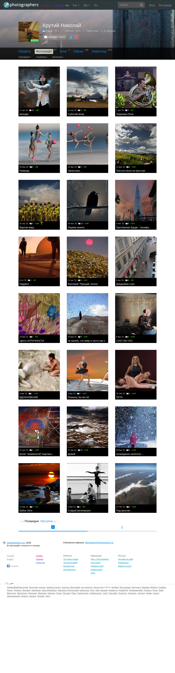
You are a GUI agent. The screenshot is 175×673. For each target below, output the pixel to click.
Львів (161, 590)
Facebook (12, 566)
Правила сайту (97, 566)
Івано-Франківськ (49, 590)
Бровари (145, 587)
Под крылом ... (124, 510)
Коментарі (99, 51)
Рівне (73, 593)
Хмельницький (13, 596)
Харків (149, 593)
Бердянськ (136, 587)
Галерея (62, 5)
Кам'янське (84, 590)
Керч (92, 590)
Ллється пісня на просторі (130, 170)
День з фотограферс (100, 559)
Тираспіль (132, 593)
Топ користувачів (70, 559)
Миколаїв (42, 593)
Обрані (79, 51)
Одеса (59, 593)
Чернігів (32, 596)
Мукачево (32, 593)
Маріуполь (11, 593)
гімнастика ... (75, 170)
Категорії (57, 57)
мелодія (24, 114)
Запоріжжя (36, 590)
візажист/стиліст (53, 587)
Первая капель (76, 227)
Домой (71, 454)
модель (42, 587)
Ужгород (141, 593)
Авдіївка (115, 587)
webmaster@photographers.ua (99, 542)
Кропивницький (136, 590)
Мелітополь (22, 593)
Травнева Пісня (125, 114)
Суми (105, 593)
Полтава (66, 593)
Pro (96, 5)
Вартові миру (27, 227)
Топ (76, 5)
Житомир (26, 590)
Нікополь (51, 593)
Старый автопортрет (79, 510)
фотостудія (99, 587)
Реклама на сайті (125, 559)
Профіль (24, 51)
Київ (97, 590)
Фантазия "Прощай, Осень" (83, 284)
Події (93, 573)
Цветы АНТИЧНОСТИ (32, 340)
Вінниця (153, 587)
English (10, 559)
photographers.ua (16, 542)
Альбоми (41, 57)
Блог (63, 51)
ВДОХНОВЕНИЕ (29, 397)
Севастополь (83, 593)
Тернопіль (122, 593)
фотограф (33, 587)
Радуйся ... (26, 284)
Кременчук (113, 590)
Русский (10, 556)
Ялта (48, 596)
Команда (24, 170)
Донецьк (17, 590)
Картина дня (68, 566)
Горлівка (162, 587)
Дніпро (10, 590)
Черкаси (24, 596)
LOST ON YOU (124, 340)
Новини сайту (97, 570)
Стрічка (46, 5)
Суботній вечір (76, 114)
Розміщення (123, 563)
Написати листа (56, 37)
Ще (87, 5)
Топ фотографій (70, 563)
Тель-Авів (112, 593)
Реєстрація (165, 5)
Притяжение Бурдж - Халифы (132, 227)
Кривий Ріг (123, 590)
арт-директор (87, 587)
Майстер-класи (124, 566)
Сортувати (24, 57)
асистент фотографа (71, 587)
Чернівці (41, 596)
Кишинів (104, 590)
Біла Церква (125, 587)
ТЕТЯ (119, 397)
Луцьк (155, 590)
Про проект (96, 563)
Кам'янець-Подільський (68, 590)
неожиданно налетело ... (130, 454)
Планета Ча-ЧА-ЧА (78, 397)
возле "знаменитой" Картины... (37, 454)
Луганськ (147, 590)
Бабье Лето (26, 510)
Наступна (50, 521)
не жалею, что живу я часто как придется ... (92, 340)
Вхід (152, 5)
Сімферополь (96, 593)
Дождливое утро (125, 284)
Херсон (156, 593)
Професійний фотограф (17, 587)
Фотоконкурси (69, 570)
